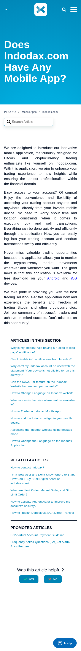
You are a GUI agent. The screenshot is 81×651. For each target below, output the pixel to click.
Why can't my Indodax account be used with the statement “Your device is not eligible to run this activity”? (43, 370)
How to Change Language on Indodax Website (42, 393)
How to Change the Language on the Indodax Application (41, 443)
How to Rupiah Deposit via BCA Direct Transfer (42, 512)
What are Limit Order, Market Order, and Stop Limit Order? (41, 492)
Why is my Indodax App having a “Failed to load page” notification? (43, 350)
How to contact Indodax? (27, 467)
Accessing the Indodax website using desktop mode (41, 432)
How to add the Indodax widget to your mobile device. (42, 420)
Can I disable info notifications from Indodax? (41, 359)
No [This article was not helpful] (55, 579)
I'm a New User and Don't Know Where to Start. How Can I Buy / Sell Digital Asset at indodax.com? (43, 479)
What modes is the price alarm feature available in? (43, 402)
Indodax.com (50, 111)
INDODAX (10, 111)
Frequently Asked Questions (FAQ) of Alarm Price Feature (40, 544)
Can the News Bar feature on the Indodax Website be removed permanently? (39, 384)
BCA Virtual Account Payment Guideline (37, 535)
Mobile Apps (29, 111)
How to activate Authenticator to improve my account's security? (40, 504)
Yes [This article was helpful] (31, 579)
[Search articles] (28, 122)
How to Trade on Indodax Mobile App (35, 411)
